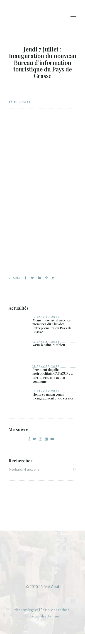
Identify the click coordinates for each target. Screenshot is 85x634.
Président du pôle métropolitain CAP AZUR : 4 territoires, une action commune (52, 376)
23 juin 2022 (20, 102)
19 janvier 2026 (46, 317)
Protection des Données (42, 616)
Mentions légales (27, 609)
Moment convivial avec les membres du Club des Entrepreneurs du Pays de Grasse (52, 326)
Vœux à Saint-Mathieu (48, 345)
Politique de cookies (55, 609)
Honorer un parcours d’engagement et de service (53, 396)
